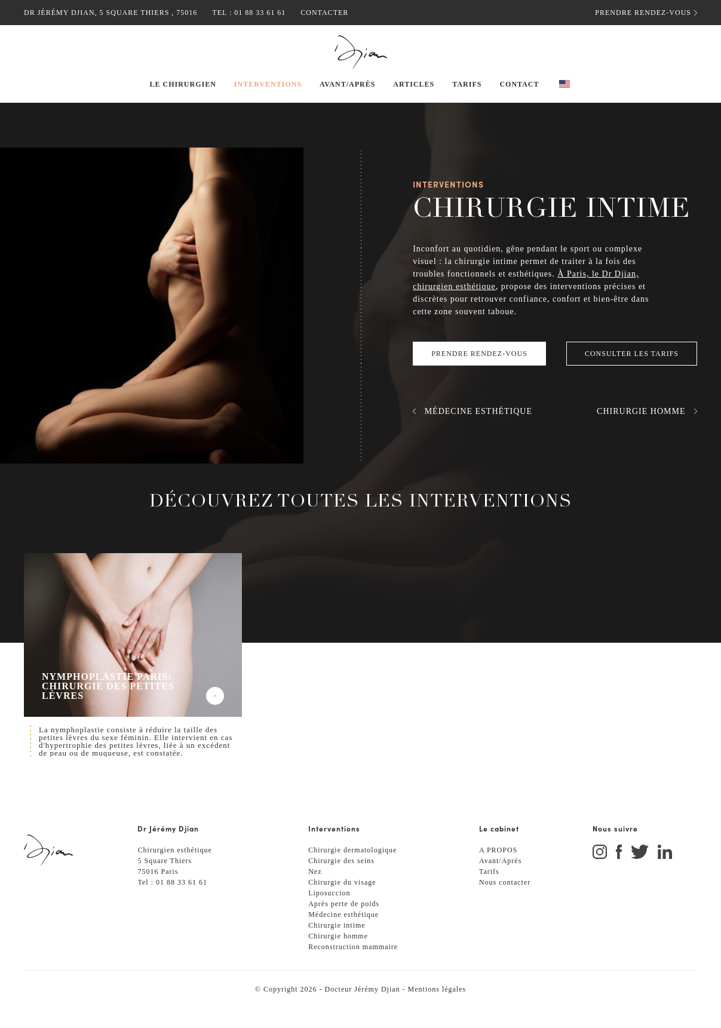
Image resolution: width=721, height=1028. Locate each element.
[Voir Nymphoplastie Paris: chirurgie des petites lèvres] (133, 647)
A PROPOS (498, 870)
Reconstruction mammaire (358, 966)
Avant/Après (502, 880)
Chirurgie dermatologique (357, 870)
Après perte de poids (347, 923)
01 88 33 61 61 (251, 12)
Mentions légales (443, 1009)
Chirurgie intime (339, 945)
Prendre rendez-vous (647, 12)
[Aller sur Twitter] (644, 872)
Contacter (315, 12)
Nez (315, 891)
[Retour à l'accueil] (360, 52)
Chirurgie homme (341, 956)
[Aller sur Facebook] (623, 872)
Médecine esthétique (348, 934)
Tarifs (489, 891)
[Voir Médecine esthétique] (471, 424)
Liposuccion (330, 913)
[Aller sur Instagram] (604, 872)
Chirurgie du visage (345, 902)
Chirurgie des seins (344, 880)
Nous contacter (507, 902)
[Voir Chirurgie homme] (647, 424)
